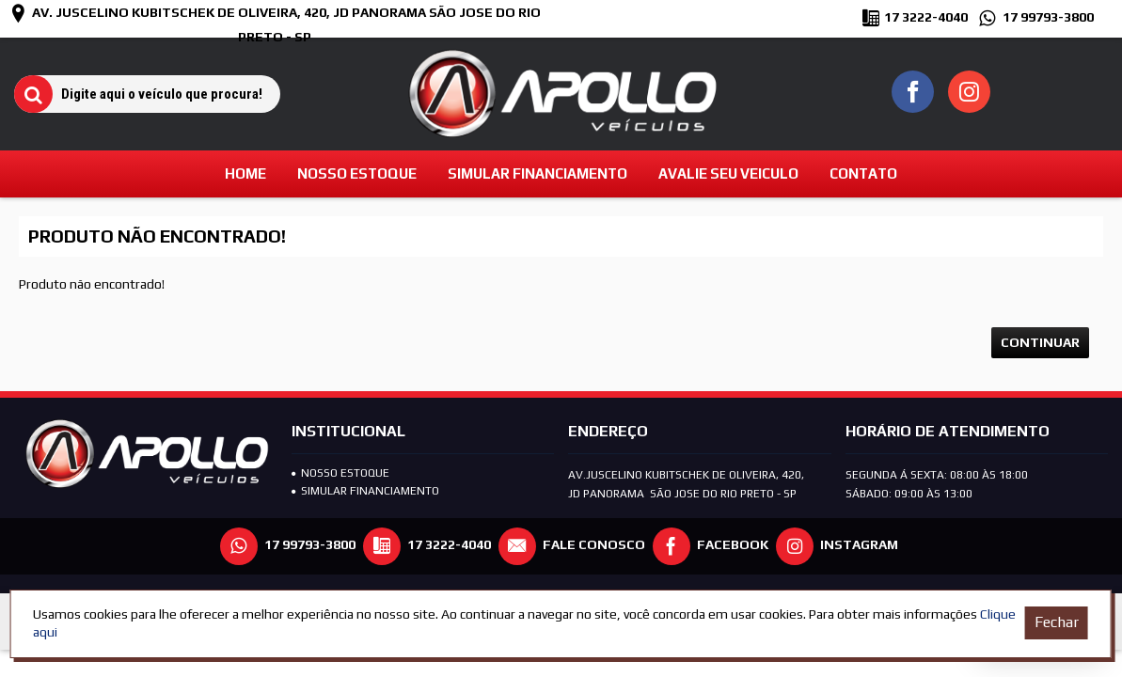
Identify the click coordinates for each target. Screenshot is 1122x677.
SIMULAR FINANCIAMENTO (365, 490)
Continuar (1040, 342)
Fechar (1057, 622)
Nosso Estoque (340, 473)
